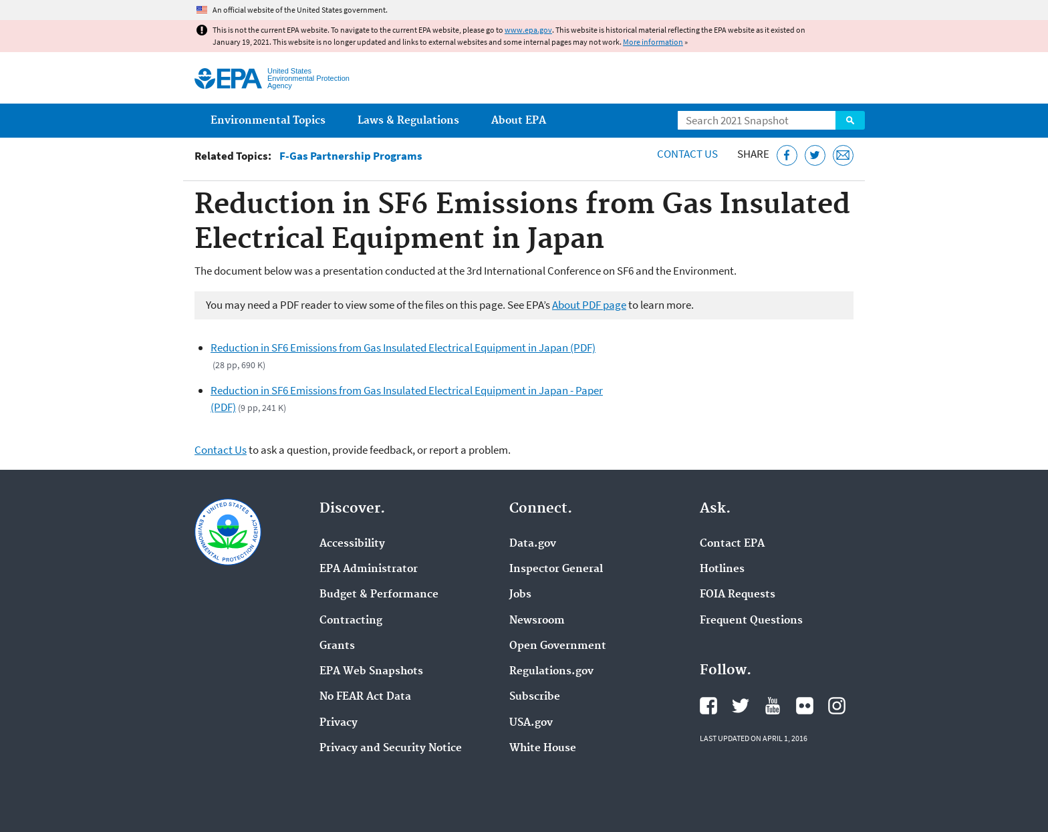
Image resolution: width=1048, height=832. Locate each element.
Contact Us (687, 153)
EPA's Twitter (740, 705)
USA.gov (531, 723)
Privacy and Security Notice (390, 748)
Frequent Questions (751, 621)
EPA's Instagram (836, 705)
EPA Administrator (368, 569)
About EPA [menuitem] (518, 120)
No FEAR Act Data (365, 697)
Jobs (520, 595)
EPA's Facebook (708, 705)
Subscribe (534, 697)
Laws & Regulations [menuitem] (408, 120)
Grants (337, 646)
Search (850, 120)
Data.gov (532, 544)
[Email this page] (843, 155)
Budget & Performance (378, 595)
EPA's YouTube (772, 705)
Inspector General (556, 569)
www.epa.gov (528, 30)
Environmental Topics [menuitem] (268, 120)
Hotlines (722, 569)
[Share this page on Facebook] (787, 155)
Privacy (338, 723)
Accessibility (352, 544)
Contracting (350, 621)
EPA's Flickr (804, 705)
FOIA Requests (737, 595)
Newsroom (537, 621)
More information (653, 42)
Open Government (557, 646)
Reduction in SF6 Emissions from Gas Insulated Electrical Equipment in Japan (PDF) (403, 347)
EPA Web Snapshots (371, 672)
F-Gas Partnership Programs (350, 156)
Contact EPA (732, 544)
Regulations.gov (551, 672)
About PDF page (589, 304)
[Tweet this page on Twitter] (815, 155)
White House (542, 748)
